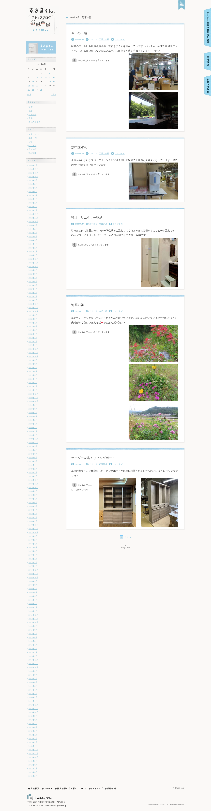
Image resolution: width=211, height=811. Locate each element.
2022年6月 (33, 326)
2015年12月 (33, 615)
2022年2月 (33, 341)
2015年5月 (33, 641)
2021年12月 (33, 349)
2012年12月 (33, 750)
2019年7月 (33, 454)
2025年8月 (33, 184)
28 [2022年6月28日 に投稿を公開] (33, 89)
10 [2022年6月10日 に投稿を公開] (45, 77)
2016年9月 (33, 581)
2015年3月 (33, 648)
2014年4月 (33, 690)
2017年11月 (33, 529)
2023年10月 (33, 266)
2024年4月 (33, 244)
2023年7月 (33, 278)
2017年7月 (33, 544)
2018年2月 (33, 517)
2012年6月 (33, 772)
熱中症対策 (79, 147)
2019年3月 (33, 469)
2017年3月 (33, 559)
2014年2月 (33, 697)
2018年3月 (33, 514)
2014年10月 (33, 667)
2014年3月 (33, 694)
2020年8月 (33, 409)
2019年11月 (33, 442)
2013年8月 (33, 720)
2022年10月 (33, 311)
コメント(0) (120, 39)
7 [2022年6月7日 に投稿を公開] (32, 77)
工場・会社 (33, 138)
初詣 (30, 111)
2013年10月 (33, 712)
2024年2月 (33, 251)
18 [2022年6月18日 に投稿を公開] (50, 81)
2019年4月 (33, 465)
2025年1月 (33, 210)
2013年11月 (33, 708)
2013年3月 (33, 738)
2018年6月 (33, 502)
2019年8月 (33, 450)
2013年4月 (33, 735)
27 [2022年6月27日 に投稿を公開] (29, 89)
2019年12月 (33, 439)
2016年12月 (33, 570)
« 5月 (29, 94)
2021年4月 (33, 379)
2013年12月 (33, 705)
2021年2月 (33, 386)
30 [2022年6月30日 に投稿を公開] (41, 89)
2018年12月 (33, 480)
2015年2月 (33, 652)
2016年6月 (33, 592)
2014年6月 (33, 682)
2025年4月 (33, 199)
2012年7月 (33, 768)
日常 (30, 142)
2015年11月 (33, 619)
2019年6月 (33, 457)
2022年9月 (33, 315)
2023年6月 (33, 281)
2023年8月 (33, 274)
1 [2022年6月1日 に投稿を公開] (37, 73)
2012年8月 (33, 765)
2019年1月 (33, 476)
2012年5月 (33, 776)
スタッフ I (34, 134)
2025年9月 (33, 180)
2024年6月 (33, 236)
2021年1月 (33, 390)
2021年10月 (33, 356)
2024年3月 (33, 248)
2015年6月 (33, 637)
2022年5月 (33, 330)
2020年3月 (33, 427)
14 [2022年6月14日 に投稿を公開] (33, 81)
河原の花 (77, 305)
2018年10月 (33, 487)
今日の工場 (79, 33)
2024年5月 (33, 240)
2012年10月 (33, 757)
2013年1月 (33, 746)
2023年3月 (33, 293)
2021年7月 (33, 367)
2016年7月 (33, 589)
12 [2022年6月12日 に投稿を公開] (54, 77)
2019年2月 (33, 472)
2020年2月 (33, 431)
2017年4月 (33, 555)
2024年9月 (33, 225)
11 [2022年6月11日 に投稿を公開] (50, 77)
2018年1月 (33, 521)
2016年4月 (33, 600)
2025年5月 (33, 195)
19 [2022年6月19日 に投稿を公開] (54, 81)
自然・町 (32, 149)
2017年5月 (33, 551)
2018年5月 (33, 506)
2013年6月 (33, 727)
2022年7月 (33, 323)
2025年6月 (33, 191)
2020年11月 (33, 398)
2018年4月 (33, 510)
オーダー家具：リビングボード (93, 458)
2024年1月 (33, 255)
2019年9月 (33, 446)
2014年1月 (33, 701)
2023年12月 (33, 259)
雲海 (30, 118)
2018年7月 (33, 499)
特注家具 (32, 145)
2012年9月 (33, 761)
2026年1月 (33, 165)
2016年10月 (33, 577)
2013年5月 (33, 731)
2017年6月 (33, 547)
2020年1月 (33, 435)
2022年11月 (33, 307)
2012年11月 (33, 753)
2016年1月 (33, 611)
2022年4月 (33, 334)
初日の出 (32, 114)
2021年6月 (33, 371)
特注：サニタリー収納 (87, 217)
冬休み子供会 (34, 122)
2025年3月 (33, 203)
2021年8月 (33, 364)
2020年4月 (33, 424)
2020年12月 (33, 394)
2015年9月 (33, 626)
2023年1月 (33, 300)
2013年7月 (33, 723)
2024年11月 (33, 218)
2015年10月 (33, 622)
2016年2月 (33, 607)
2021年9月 (33, 360)
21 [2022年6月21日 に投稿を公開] (33, 85)
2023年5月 (33, 285)
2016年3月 (33, 603)
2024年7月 (33, 233)
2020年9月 (33, 405)
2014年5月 (33, 686)
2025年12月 (33, 169)
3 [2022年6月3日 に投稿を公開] (45, 73)
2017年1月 (33, 566)
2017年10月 (33, 532)
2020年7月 (33, 412)
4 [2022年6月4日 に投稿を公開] (49, 73)
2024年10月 (33, 221)
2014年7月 (33, 678)
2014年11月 (33, 663)
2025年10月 (33, 177)
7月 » (53, 94)
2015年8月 (33, 630)
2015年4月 (33, 645)
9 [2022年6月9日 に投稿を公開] (41, 77)
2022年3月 (33, 338)
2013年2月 (33, 742)
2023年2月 (33, 296)
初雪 (30, 107)
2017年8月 (33, 540)
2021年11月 (33, 353)
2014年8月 (33, 675)
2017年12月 (33, 525)
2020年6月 (33, 416)
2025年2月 (33, 206)
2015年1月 (33, 656)
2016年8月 (33, 585)
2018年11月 (33, 484)
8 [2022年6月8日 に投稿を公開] (37, 77)
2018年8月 (33, 495)
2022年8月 (33, 319)
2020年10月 (33, 401)
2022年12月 (33, 304)
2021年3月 (33, 382)
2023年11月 (33, 263)
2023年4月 (33, 289)
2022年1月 (33, 345)
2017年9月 (33, 536)
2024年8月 (33, 229)
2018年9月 (33, 491)
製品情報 (32, 153)
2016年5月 (33, 596)
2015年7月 (33, 634)
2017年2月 (33, 562)
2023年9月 (33, 270)
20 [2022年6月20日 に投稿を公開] (29, 85)
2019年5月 (33, 461)
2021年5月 (33, 375)
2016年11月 (33, 574)
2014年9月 (33, 671)
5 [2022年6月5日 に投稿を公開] (53, 73)
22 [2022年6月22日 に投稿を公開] (37, 85)
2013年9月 (33, 716)
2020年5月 (33, 420)
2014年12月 (33, 660)
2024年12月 (33, 214)
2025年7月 (33, 188)
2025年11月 (33, 173)
